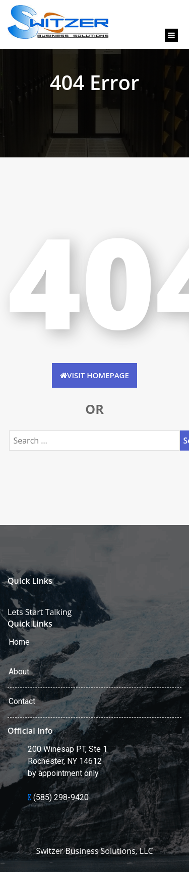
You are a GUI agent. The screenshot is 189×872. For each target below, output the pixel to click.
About (19, 671)
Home (19, 642)
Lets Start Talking (40, 612)
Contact (22, 701)
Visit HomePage (94, 375)
